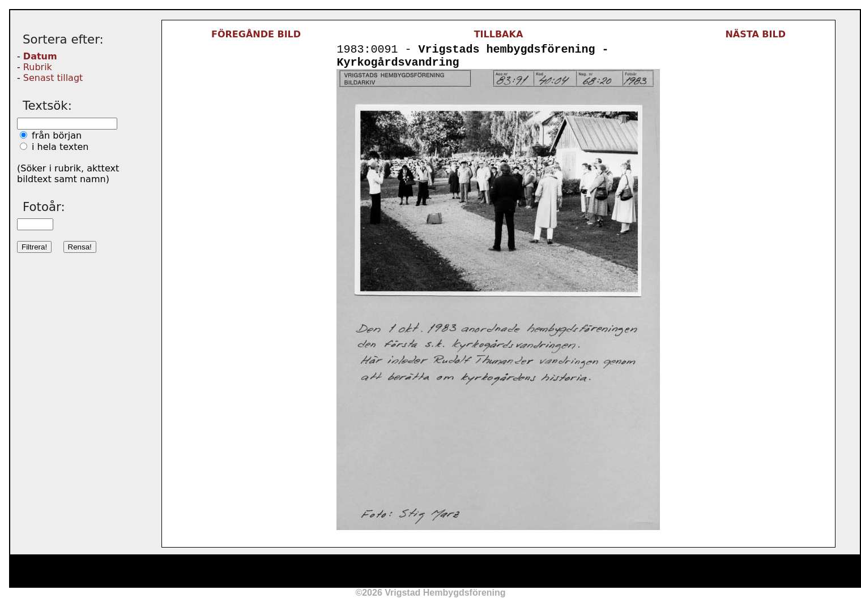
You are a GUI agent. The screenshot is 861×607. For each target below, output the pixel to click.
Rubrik (37, 67)
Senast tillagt (53, 77)
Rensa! (80, 247)
